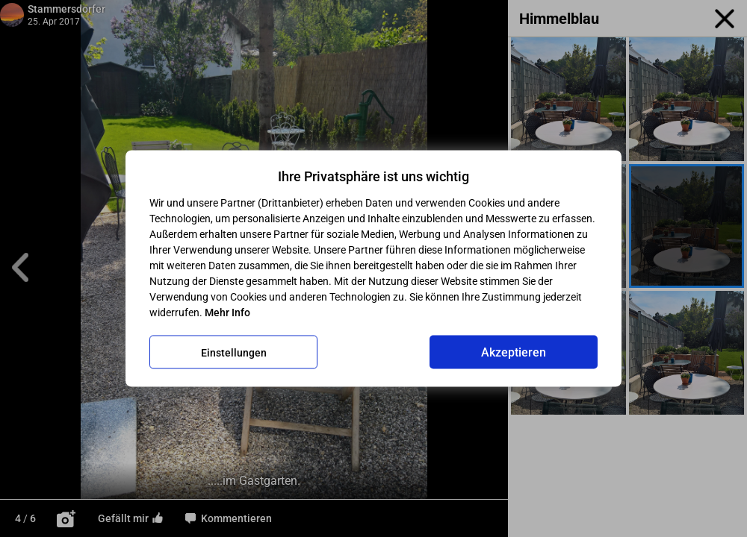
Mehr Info (227, 312)
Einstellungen (234, 352)
